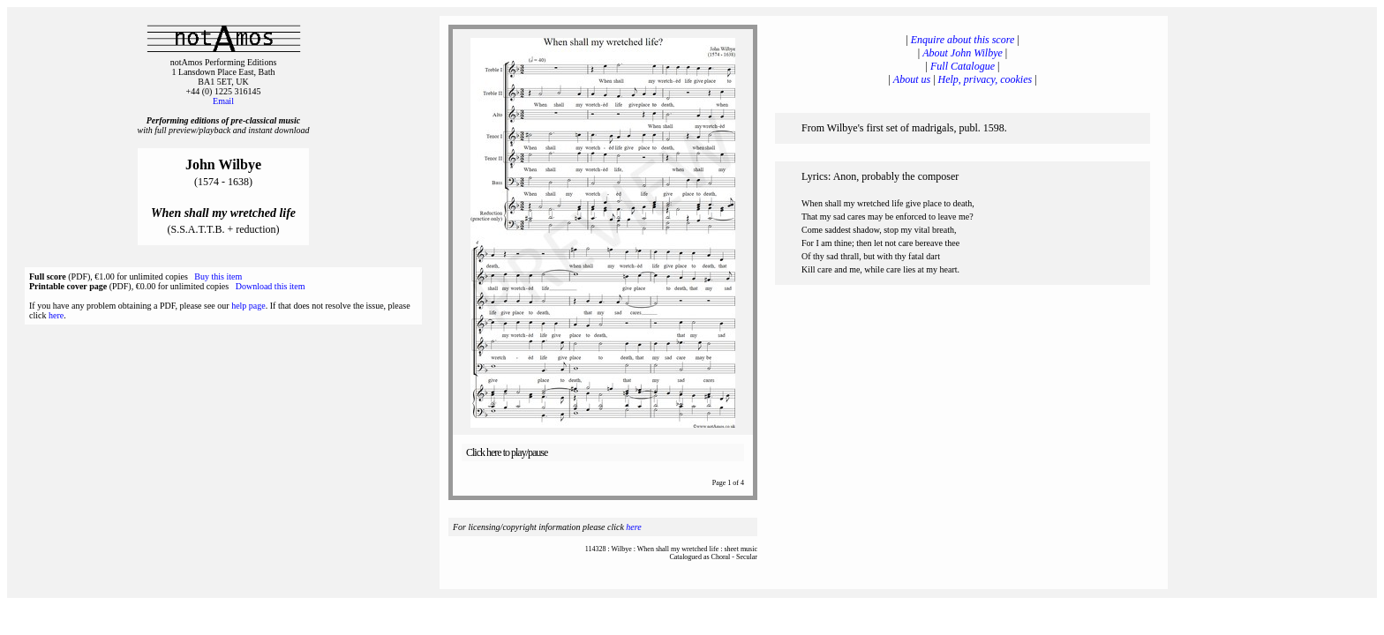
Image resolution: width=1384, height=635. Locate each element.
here (56, 315)
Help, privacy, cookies (985, 79)
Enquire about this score (962, 40)
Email (223, 101)
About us (911, 79)
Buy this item (218, 276)
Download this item (270, 286)
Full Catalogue (962, 66)
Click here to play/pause (506, 452)
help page (248, 305)
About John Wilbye (962, 53)
